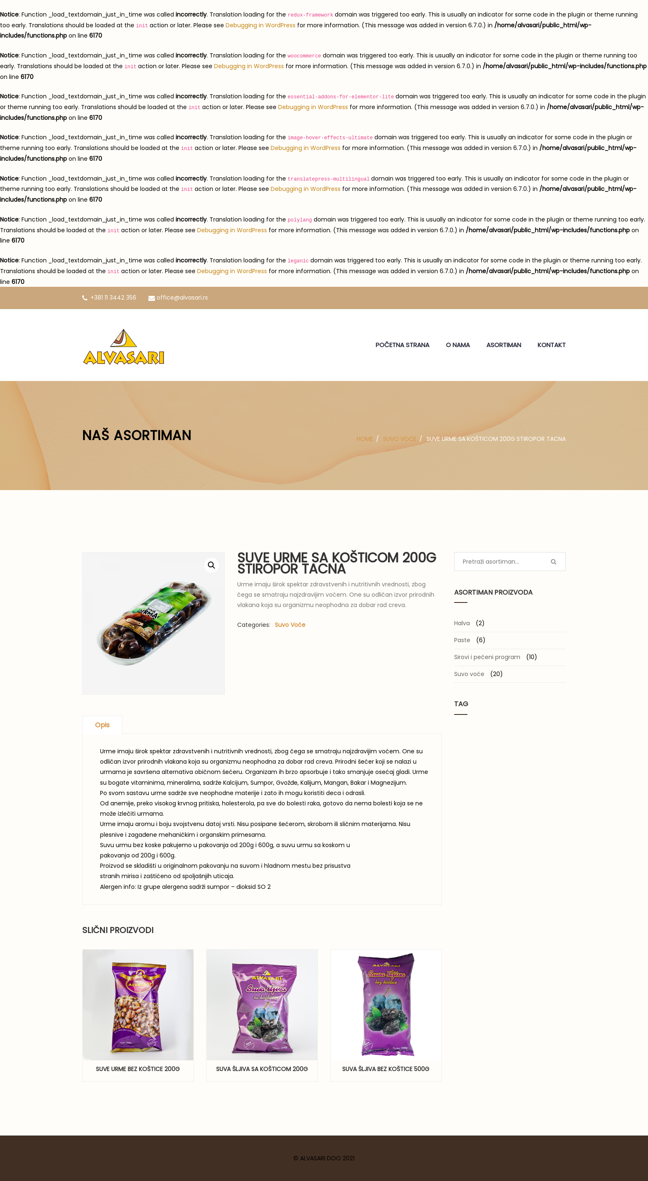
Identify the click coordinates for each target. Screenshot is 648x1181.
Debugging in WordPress (260, 25)
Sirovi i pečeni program (487, 657)
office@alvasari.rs (178, 297)
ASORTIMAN (503, 344)
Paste (462, 640)
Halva (462, 623)
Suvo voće (400, 439)
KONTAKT (552, 344)
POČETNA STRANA (402, 344)
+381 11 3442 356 (109, 297)
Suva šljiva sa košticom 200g (262, 1069)
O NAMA (458, 344)
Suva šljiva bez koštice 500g (385, 1069)
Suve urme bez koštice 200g (138, 1069)
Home (365, 439)
